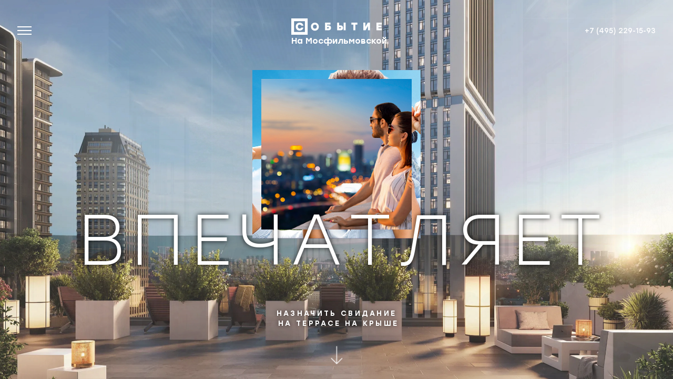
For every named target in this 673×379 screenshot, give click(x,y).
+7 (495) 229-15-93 (620, 30)
